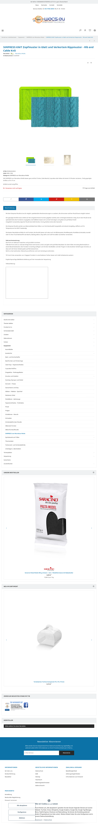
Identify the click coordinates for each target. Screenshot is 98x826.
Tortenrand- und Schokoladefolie (15, 445)
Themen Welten (8, 323)
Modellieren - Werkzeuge (12, 399)
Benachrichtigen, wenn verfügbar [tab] (42, 208)
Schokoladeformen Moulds (13, 422)
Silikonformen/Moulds (12, 430)
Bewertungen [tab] (22, 208)
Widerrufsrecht (40, 786)
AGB (36, 774)
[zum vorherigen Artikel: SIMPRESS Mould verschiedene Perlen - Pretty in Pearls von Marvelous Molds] (90, 41)
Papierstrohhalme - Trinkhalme (14, 403)
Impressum (38, 820)
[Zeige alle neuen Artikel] (93, 586)
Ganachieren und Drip (12, 388)
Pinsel (7, 407)
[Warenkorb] (94, 30)
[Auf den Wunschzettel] (91, 63)
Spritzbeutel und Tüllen (12, 437)
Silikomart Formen (10, 426)
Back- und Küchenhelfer (12, 357)
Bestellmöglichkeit (71, 771)
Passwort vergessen (11, 800)
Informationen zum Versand (74, 777)
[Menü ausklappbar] (2, 30)
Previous (6, 528)
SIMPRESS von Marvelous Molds (19, 175)
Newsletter (8, 777)
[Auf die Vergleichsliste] (88, 63)
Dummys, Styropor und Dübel (14, 380)
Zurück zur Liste (6, 37)
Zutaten (6, 335)
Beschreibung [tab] (10, 208)
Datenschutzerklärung (56, 746)
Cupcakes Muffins (10, 368)
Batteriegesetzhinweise (42, 783)
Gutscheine (7, 460)
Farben (6, 342)
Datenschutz (48, 820)
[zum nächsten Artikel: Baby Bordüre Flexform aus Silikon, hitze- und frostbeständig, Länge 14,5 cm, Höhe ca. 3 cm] (94, 41)
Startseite (44, 5)
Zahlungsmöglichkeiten (73, 774)
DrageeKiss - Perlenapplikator (14, 372)
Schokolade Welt (9, 331)
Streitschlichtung (10, 774)
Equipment (7, 346)
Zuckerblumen (8, 464)
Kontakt (51, 5)
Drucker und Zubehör (11, 376)
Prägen (7, 411)
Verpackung (7, 456)
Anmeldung (8, 795)
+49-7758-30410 (49, 9)
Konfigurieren (22, 812)
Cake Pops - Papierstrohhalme (14, 365)
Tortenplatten (8, 453)
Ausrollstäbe (9, 349)
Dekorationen (8, 338)
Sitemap (37, 777)
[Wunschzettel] (90, 30)
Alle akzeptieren (22, 805)
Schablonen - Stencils (11, 414)
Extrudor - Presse (10, 384)
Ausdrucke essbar (9, 320)
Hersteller (60, 5)
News (37, 5)
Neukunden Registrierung (12, 797)
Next (92, 528)
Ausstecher (8, 353)
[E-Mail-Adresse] (41, 753)
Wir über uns (8, 771)
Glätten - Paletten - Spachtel (13, 391)
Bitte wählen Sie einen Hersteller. (15, 726)
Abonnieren (66, 753)
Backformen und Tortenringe (14, 361)
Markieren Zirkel (10, 395)
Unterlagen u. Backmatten (13, 449)
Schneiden (8, 418)
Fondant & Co (8, 327)
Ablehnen (22, 818)
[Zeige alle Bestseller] (93, 473)
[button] (80, 30)
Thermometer (9, 441)
